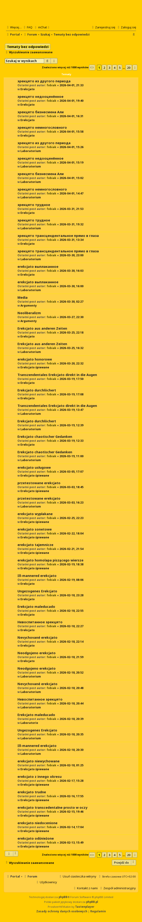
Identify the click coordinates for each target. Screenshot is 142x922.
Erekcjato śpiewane (34, 367)
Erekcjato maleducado (36, 606)
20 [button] (129, 68)
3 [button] (109, 68)
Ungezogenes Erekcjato (37, 591)
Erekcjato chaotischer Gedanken (44, 436)
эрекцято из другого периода (44, 81)
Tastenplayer (84, 906)
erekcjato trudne (31, 792)
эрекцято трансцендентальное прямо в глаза (58, 235)
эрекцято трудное (33, 205)
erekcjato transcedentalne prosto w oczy (52, 807)
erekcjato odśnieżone (35, 838)
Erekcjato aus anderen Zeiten (42, 328)
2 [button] (104, 68)
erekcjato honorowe (34, 359)
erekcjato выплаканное (37, 266)
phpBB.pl (92, 902)
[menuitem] (27, 27)
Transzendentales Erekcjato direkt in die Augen (57, 375)
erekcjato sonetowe (34, 529)
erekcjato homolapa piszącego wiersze (50, 560)
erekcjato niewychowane (38, 761)
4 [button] (114, 68)
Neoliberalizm (29, 313)
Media (22, 297)
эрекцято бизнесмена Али (40, 112)
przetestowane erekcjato (38, 483)
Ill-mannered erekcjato (37, 575)
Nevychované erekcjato (37, 637)
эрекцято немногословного (42, 127)
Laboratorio (29, 723)
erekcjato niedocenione (37, 823)
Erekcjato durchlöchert (36, 390)
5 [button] (120, 68)
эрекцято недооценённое (40, 96)
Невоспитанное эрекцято (39, 622)
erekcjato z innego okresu (39, 776)
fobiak (51, 85)
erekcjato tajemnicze (35, 545)
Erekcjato (27, 89)
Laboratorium (30, 151)
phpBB (63, 897)
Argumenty (28, 305)
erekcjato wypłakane (35, 514)
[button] (92, 67)
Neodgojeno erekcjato (36, 653)
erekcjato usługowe (34, 467)
